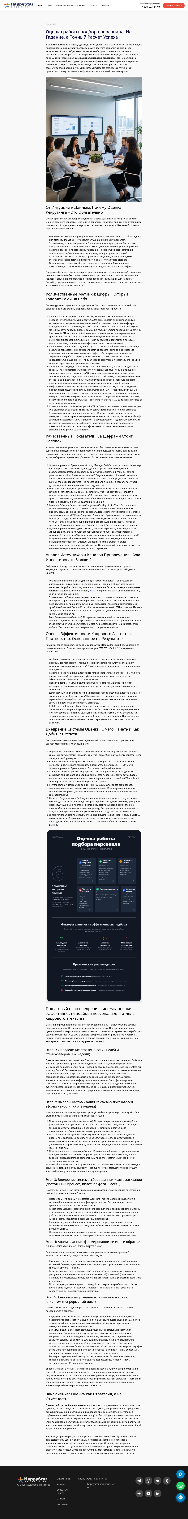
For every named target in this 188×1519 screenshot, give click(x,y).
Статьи (81, 5)
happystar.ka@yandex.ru (101, 1484)
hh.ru (92, 590)
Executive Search (65, 5)
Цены (49, 5)
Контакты (93, 5)
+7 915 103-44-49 (97, 1478)
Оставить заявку (174, 5)
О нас (40, 5)
